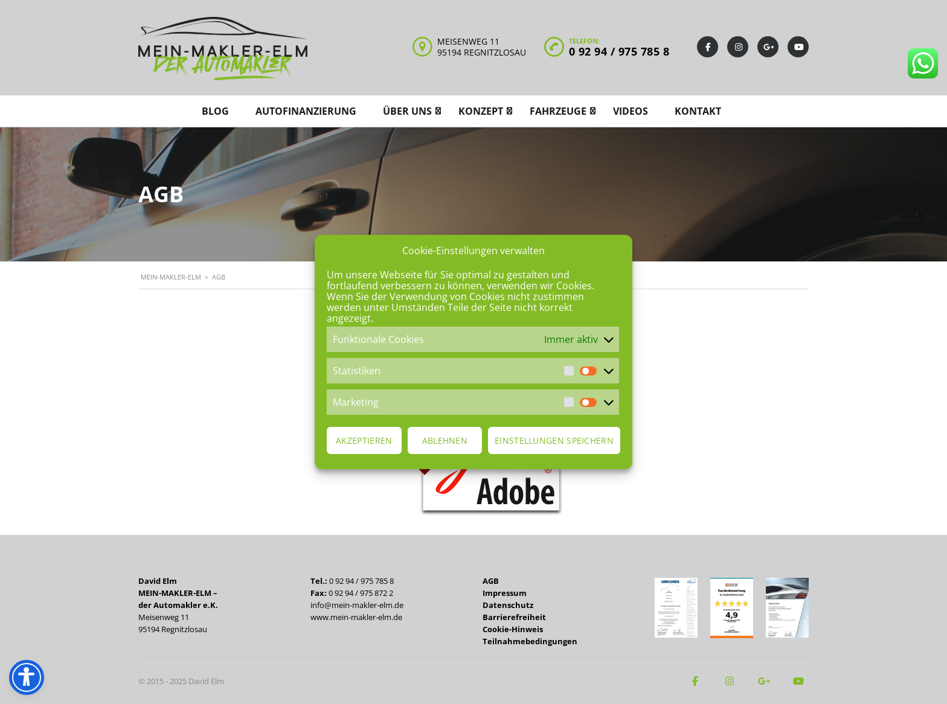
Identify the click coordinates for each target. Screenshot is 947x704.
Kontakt (698, 111)
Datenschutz (508, 605)
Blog (215, 111)
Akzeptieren (364, 440)
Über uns (407, 111)
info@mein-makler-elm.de (356, 605)
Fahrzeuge (558, 111)
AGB (491, 580)
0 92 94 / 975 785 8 (619, 51)
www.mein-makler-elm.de (356, 617)
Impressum (505, 592)
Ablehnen (444, 440)
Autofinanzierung (305, 111)
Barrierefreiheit (514, 617)
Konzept (480, 111)
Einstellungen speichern (554, 440)
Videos (630, 111)
